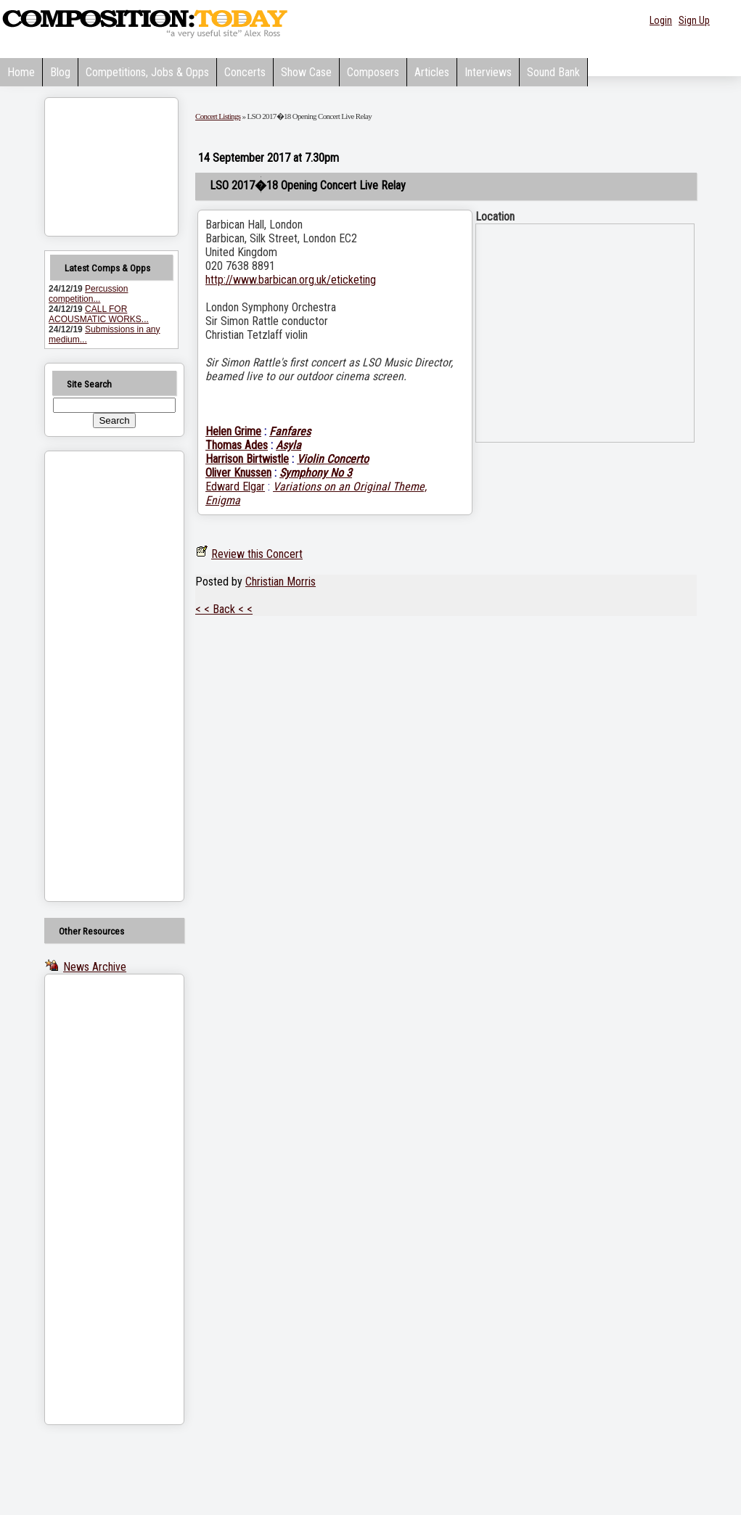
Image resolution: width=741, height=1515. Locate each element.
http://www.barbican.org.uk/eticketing (290, 280)
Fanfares (290, 431)
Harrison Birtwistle (247, 459)
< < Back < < (224, 609)
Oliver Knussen (238, 473)
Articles (431, 72)
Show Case (306, 72)
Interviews (488, 72)
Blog (60, 72)
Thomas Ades (236, 445)
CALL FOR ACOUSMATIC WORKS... (99, 314)
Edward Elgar (235, 486)
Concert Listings (217, 116)
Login (661, 20)
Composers (373, 72)
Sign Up (694, 20)
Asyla (288, 445)
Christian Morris (280, 581)
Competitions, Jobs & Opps (147, 72)
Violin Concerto (333, 459)
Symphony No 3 (315, 473)
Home (21, 72)
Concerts (245, 72)
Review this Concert (257, 554)
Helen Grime (233, 431)
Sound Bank (553, 72)
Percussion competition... (88, 294)
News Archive (94, 967)
